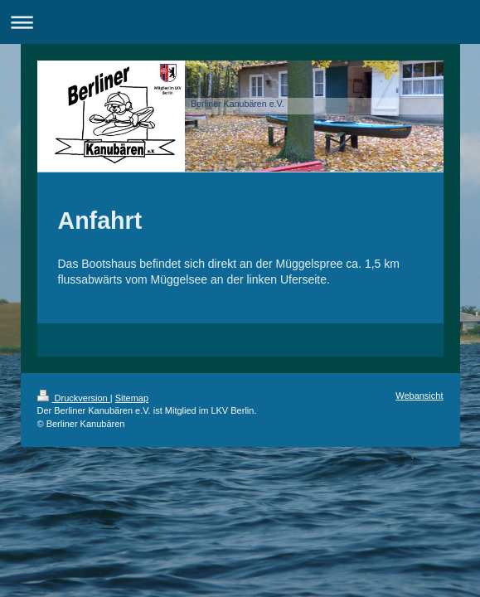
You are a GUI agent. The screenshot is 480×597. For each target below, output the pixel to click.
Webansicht (419, 395)
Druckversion (73, 398)
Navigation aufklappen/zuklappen (240, 22)
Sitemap (131, 398)
